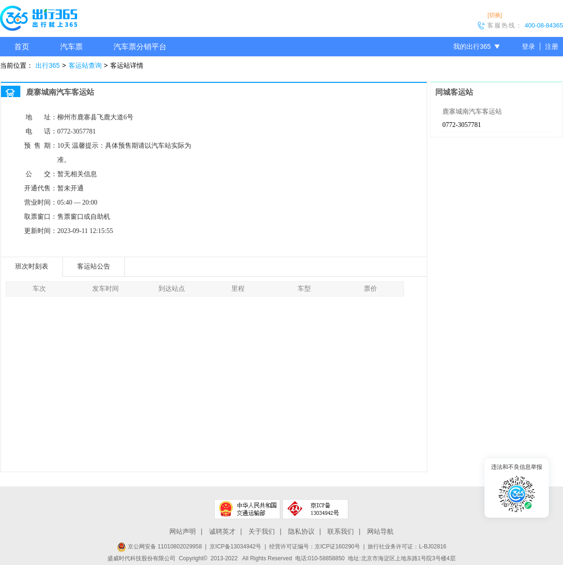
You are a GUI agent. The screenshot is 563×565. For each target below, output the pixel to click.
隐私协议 (301, 531)
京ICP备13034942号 (235, 546)
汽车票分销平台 (140, 47)
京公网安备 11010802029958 (159, 546)
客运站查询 (85, 65)
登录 (528, 46)
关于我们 (261, 531)
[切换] (494, 15)
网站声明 (182, 531)
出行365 (47, 65)
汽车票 (71, 47)
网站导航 (380, 531)
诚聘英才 (222, 531)
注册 (551, 46)
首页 (21, 47)
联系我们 (340, 531)
